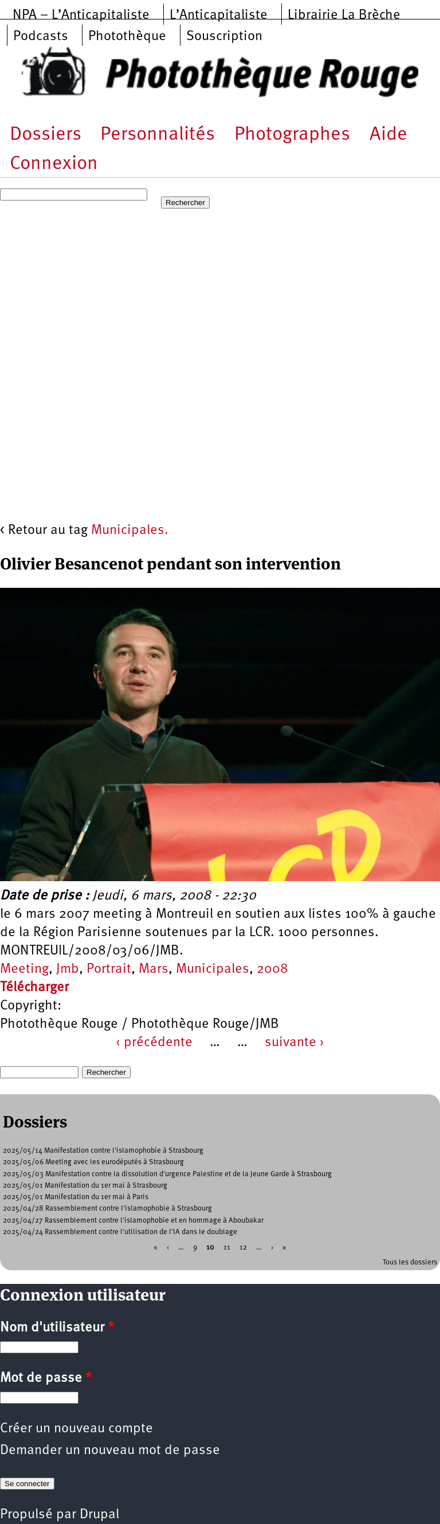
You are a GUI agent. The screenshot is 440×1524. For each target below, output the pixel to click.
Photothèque (127, 37)
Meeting (24, 969)
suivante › (294, 1043)
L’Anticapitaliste (219, 15)
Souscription (224, 37)
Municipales (212, 969)
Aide (388, 134)
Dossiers (45, 134)
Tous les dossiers (410, 1262)
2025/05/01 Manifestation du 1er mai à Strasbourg (85, 1185)
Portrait (109, 969)
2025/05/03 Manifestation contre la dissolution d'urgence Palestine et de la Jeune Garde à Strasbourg (167, 1174)
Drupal (99, 1515)
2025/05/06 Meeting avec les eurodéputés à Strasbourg (93, 1162)
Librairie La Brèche (344, 15)
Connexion (54, 164)
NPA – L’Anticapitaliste (81, 15)
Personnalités (157, 134)
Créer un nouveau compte (76, 1429)
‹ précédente (154, 1043)
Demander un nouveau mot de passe (110, 1451)
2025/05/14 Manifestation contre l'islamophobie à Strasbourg (103, 1150)
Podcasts (40, 37)
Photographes (292, 134)
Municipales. (129, 530)
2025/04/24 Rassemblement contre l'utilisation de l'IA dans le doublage (120, 1232)
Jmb (67, 969)
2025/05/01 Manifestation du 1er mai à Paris (75, 1197)
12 (243, 1247)
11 (226, 1247)
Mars (153, 969)
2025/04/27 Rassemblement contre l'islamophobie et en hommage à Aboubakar (133, 1220)
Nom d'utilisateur (57, 1328)
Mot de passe (46, 1378)
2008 (272, 969)
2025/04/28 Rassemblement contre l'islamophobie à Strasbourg (107, 1208)
